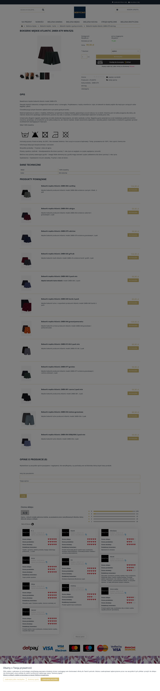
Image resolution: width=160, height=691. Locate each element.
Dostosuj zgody (33, 679)
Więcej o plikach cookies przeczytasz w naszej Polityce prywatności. (26, 675)
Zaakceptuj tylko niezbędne (14, 679)
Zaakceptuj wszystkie (50, 679)
